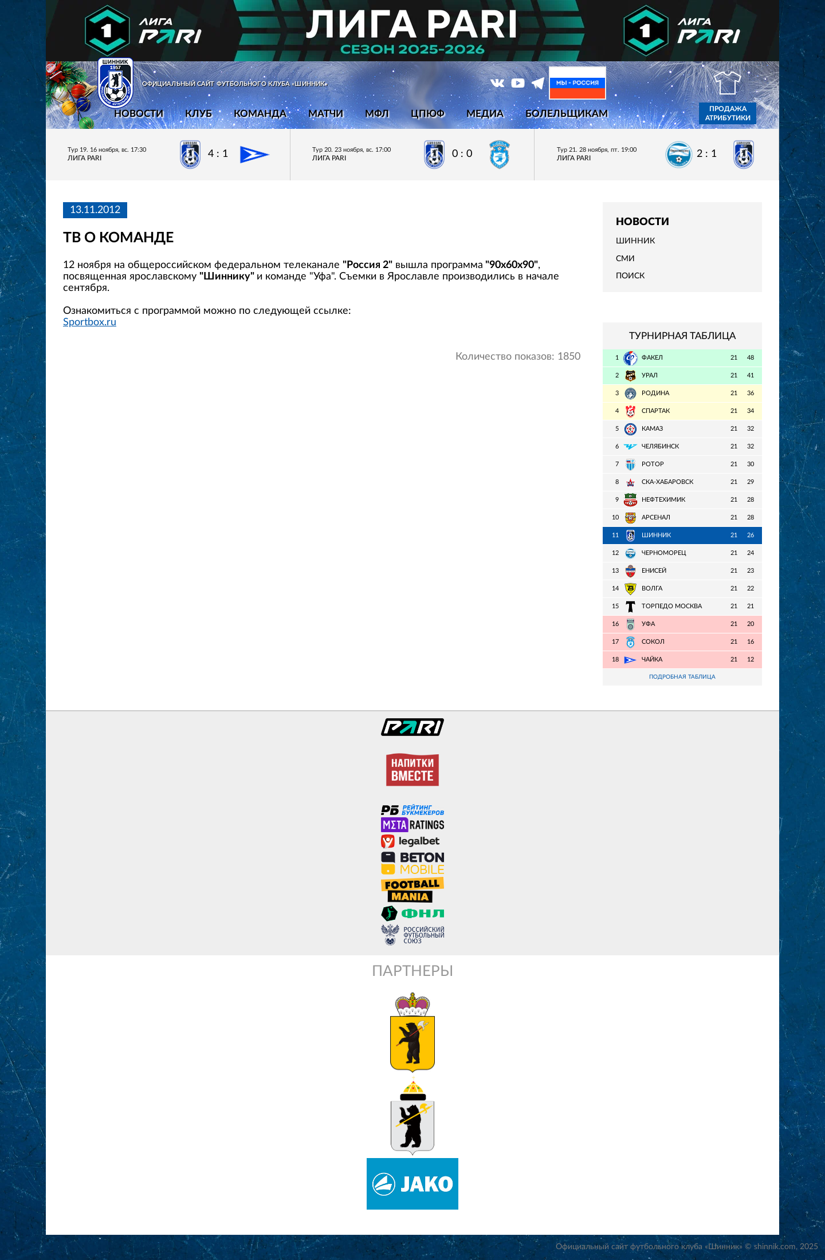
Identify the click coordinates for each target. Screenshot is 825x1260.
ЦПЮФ (428, 114)
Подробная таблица (682, 677)
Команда (260, 114)
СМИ (625, 259)
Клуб (198, 114)
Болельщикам (566, 114)
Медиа (485, 114)
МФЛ (377, 114)
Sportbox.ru (89, 322)
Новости (138, 114)
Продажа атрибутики (728, 113)
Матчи (325, 114)
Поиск (630, 276)
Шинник (635, 241)
